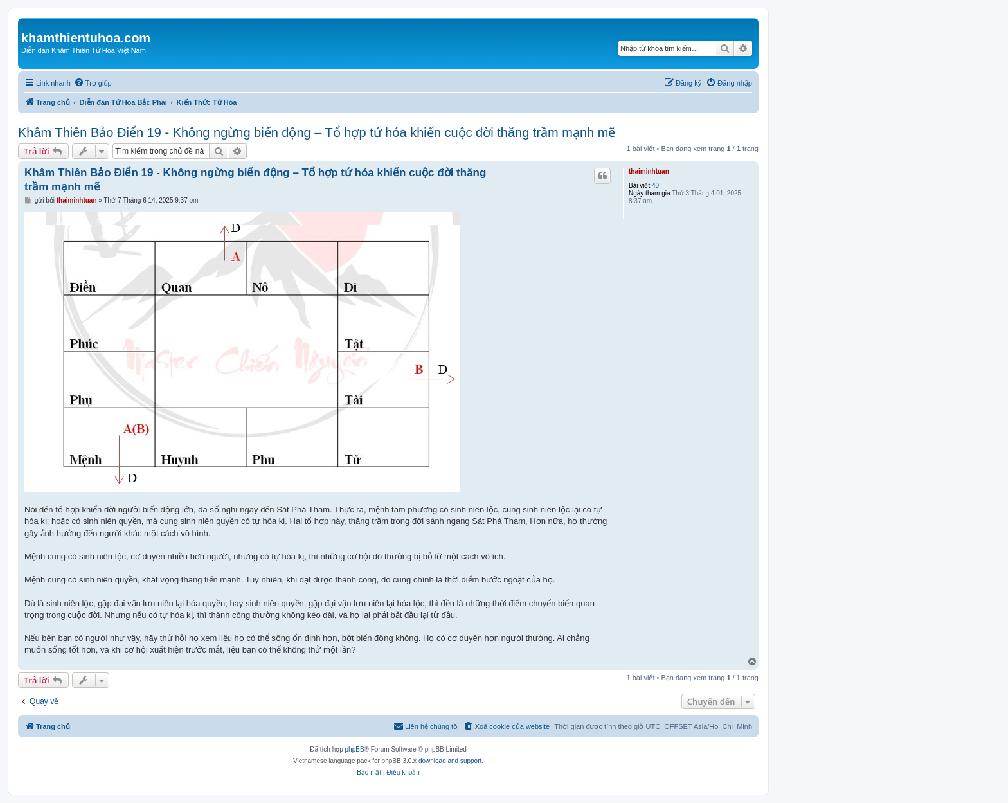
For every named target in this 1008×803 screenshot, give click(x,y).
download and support (450, 760)
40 (655, 185)
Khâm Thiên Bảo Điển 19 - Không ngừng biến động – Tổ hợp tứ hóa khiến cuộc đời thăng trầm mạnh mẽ (316, 132)
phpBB (354, 749)
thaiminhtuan (649, 171)
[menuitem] (93, 83)
